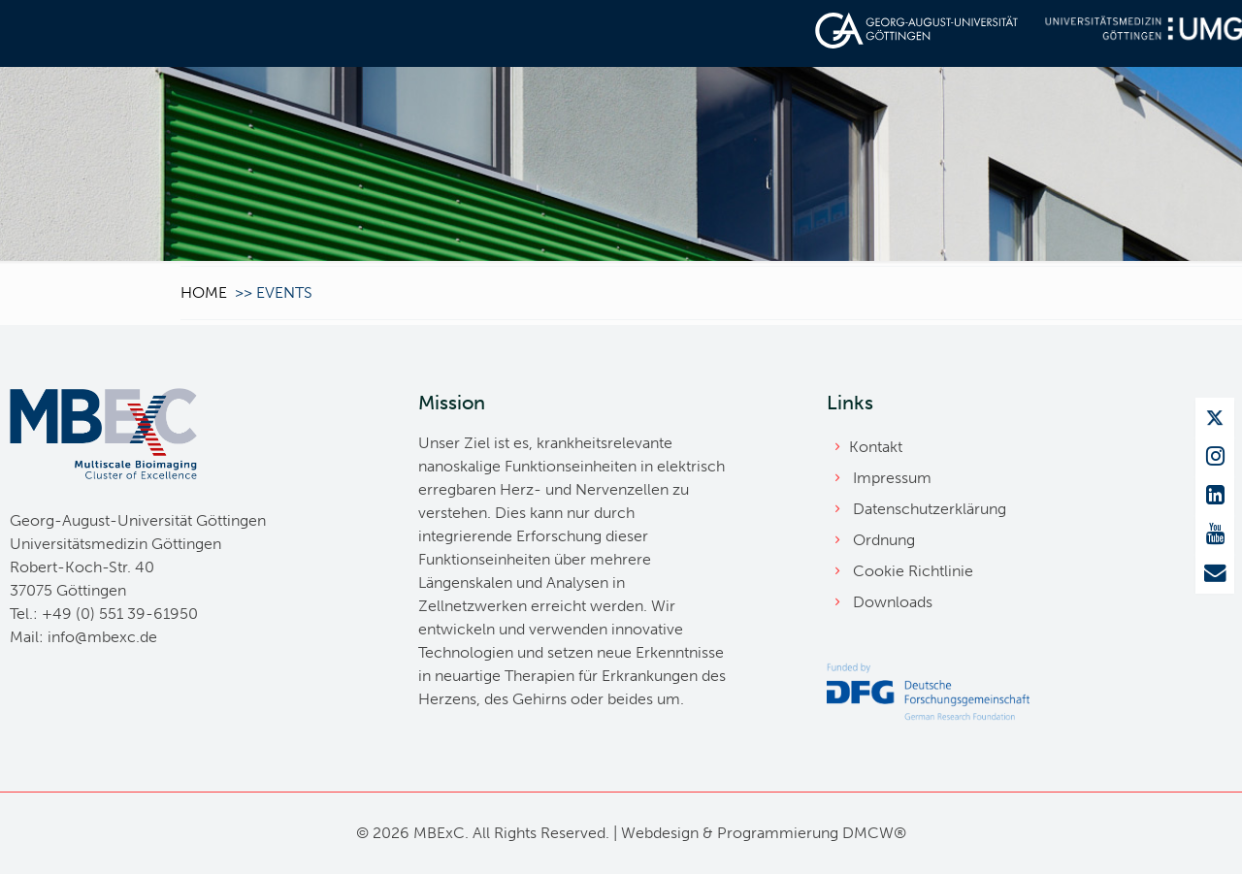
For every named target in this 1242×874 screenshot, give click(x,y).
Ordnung (884, 540)
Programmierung (777, 833)
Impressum (892, 478)
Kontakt (875, 446)
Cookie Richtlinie (913, 571)
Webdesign (660, 833)
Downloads (892, 602)
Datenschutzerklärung (929, 509)
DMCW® (874, 833)
